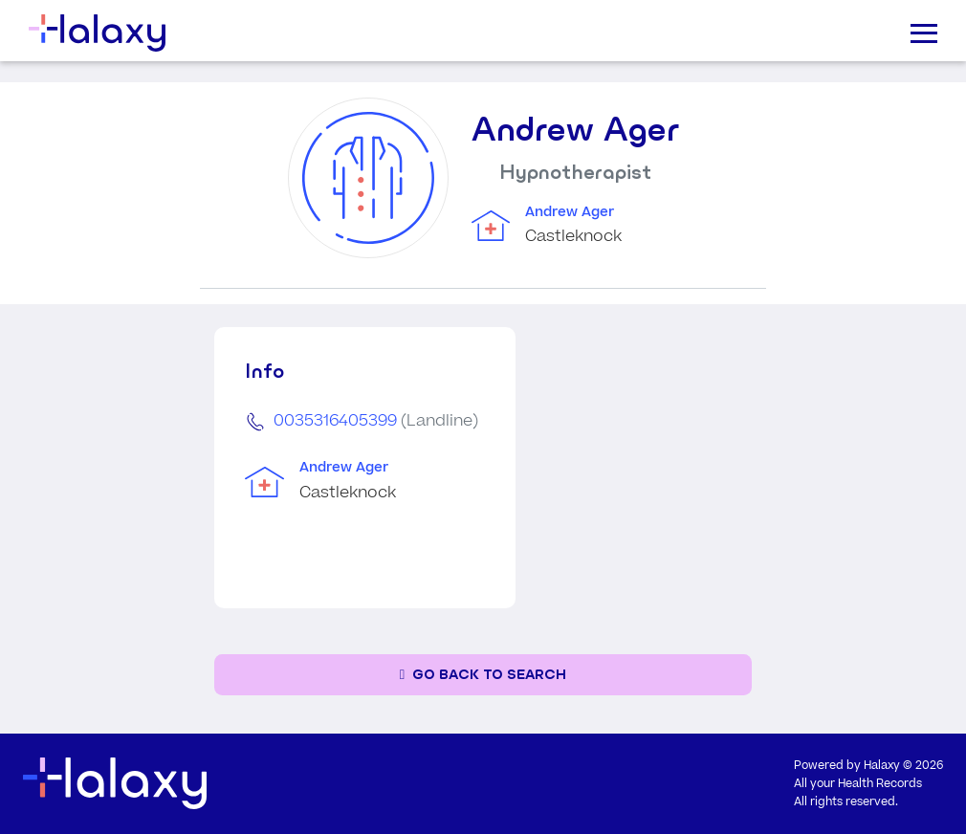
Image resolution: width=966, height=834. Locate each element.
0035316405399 (335, 420)
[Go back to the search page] (483, 674)
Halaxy (882, 765)
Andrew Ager (569, 212)
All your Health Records (858, 784)
